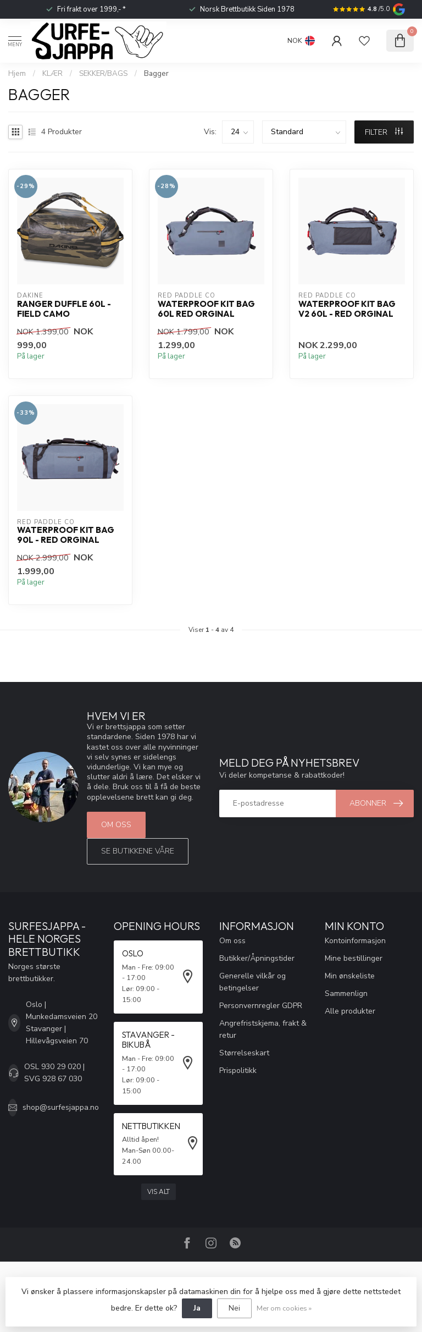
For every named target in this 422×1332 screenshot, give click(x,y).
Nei (234, 1308)
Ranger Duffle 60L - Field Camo (64, 309)
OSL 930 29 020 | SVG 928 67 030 (54, 1072)
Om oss (116, 824)
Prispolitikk (238, 1070)
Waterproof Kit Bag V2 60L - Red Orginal (347, 309)
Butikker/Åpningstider (257, 958)
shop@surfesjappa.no (61, 1107)
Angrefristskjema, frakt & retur (263, 1029)
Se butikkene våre (137, 851)
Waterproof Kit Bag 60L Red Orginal (206, 309)
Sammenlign (346, 993)
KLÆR (52, 74)
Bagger (156, 74)
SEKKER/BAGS (103, 74)
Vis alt (158, 1191)
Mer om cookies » (284, 1308)
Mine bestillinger (353, 958)
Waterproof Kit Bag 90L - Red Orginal (65, 535)
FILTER (384, 132)
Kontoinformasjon (355, 940)
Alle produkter (350, 1011)
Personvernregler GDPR (260, 1005)
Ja (197, 1308)
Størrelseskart (244, 1053)
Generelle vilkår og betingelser (252, 982)
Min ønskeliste (350, 976)
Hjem (17, 74)
